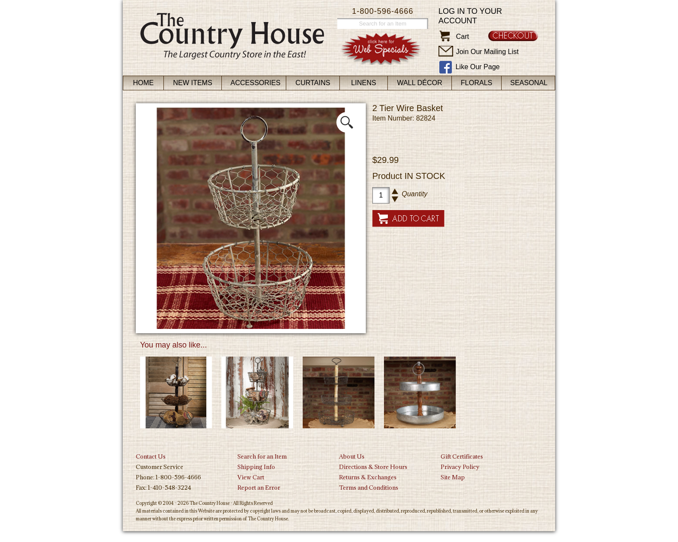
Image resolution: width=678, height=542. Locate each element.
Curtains (312, 82)
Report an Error (258, 487)
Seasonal (528, 82)
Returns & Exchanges (368, 477)
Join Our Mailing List (487, 51)
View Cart (250, 477)
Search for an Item (262, 456)
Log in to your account (470, 16)
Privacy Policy (460, 467)
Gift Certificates (462, 456)
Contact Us (151, 456)
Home (143, 82)
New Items (192, 82)
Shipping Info (256, 467)
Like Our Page (477, 66)
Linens (363, 82)
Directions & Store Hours (373, 467)
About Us (352, 456)
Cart (462, 36)
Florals (477, 82)
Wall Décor (419, 82)
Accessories (255, 82)
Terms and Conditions (368, 487)
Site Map (453, 477)
